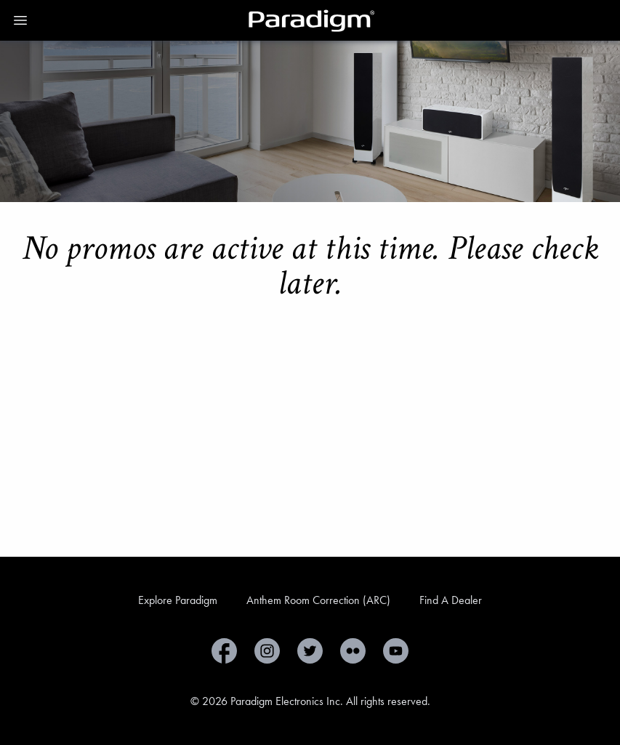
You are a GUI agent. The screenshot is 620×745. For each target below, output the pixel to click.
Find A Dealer (450, 600)
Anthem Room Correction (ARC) (318, 600)
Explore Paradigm (177, 600)
